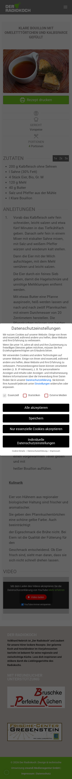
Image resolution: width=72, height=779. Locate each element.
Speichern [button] (36, 415)
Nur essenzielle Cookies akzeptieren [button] (36, 426)
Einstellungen (42, 380)
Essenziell (11, 392)
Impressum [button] (55, 448)
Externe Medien (55, 392)
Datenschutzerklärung (38, 377)
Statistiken (31, 392)
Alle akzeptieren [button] (36, 405)
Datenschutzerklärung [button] (38, 448)
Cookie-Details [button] (19, 448)
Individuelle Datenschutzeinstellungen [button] (36, 438)
